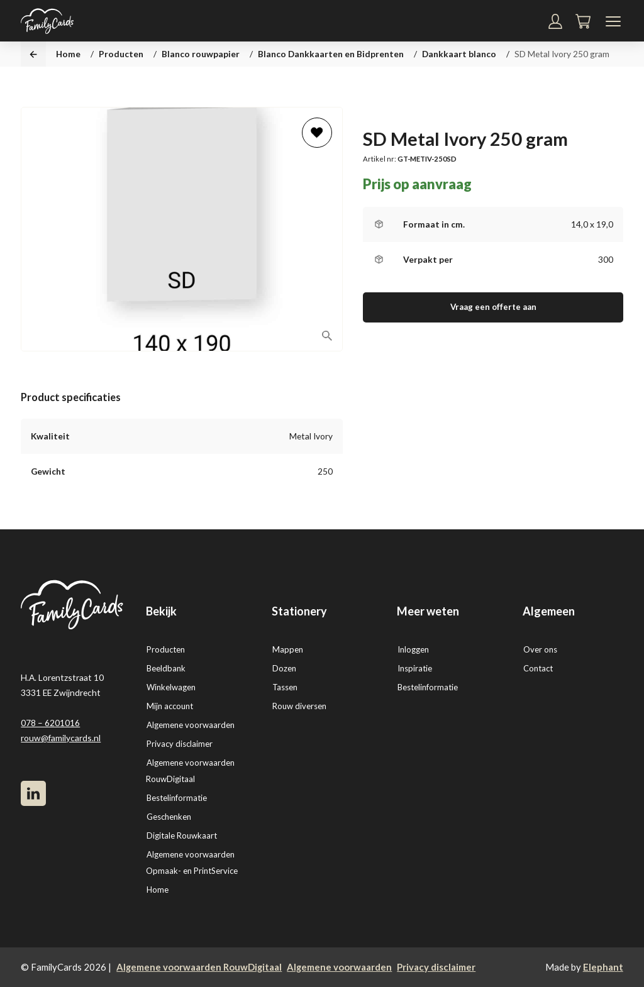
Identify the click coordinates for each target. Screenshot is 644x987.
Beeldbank (166, 668)
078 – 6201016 (50, 722)
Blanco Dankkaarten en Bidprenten (331, 53)
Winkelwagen (171, 687)
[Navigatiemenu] (613, 21)
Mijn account (170, 706)
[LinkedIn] (33, 793)
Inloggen (413, 649)
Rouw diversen (299, 706)
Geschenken (169, 817)
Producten (121, 53)
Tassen (284, 687)
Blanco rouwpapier (201, 53)
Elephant (603, 967)
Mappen (287, 649)
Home (68, 53)
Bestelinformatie (177, 798)
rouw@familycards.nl (61, 737)
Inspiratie (414, 668)
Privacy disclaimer (180, 744)
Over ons (540, 649)
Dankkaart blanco (459, 53)
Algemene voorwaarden (191, 725)
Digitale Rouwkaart (182, 835)
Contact (538, 668)
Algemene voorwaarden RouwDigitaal (199, 967)
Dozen (284, 668)
